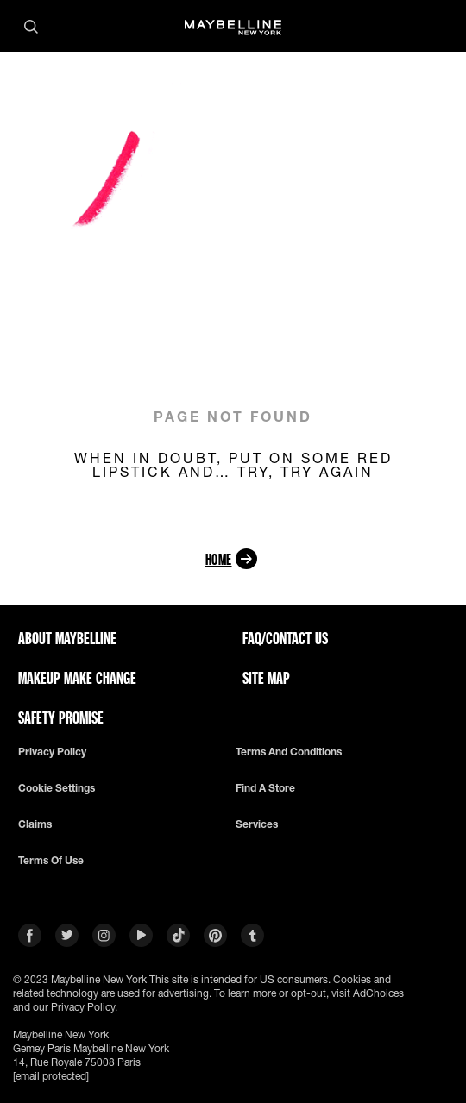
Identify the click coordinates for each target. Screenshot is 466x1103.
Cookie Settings (56, 788)
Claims (35, 824)
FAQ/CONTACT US (285, 638)
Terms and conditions (289, 752)
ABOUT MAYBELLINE (67, 638)
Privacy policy (52, 752)
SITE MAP (266, 678)
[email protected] (51, 1075)
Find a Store (265, 788)
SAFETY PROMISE (61, 717)
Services (257, 824)
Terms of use (51, 861)
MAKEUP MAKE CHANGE (77, 678)
